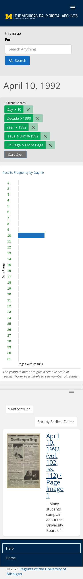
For (8, 39)
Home (11, 557)
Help (10, 548)
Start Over (15, 154)
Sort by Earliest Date (56, 421)
